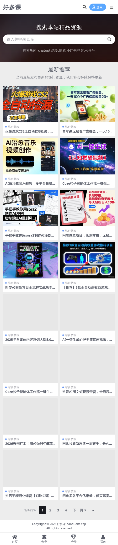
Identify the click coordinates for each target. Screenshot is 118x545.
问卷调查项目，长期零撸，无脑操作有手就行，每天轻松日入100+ (87, 237)
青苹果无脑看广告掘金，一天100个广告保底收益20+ (87, 133)
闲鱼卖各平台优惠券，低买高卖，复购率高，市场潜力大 (87, 497)
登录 (97, 7)
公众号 (90, 50)
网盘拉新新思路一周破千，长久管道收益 (87, 445)
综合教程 (13, 127)
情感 (62, 50)
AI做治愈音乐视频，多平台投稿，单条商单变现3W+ (30, 185)
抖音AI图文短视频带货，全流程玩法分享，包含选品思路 (87, 393)
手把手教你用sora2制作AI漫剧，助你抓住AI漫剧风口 (29, 237)
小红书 (72, 50)
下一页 (79, 510)
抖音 (80, 50)
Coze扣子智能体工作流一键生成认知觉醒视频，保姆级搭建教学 (86, 185)
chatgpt (44, 50)
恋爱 (54, 50)
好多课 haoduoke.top (71, 524)
